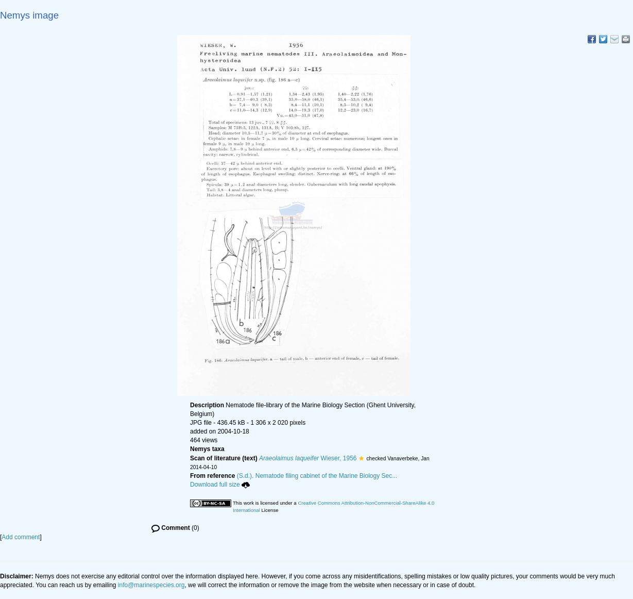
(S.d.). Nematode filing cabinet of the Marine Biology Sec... (317, 475)
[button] (361, 458)
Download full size (220, 484)
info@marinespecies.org (151, 585)
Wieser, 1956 (307, 458)
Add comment (21, 537)
